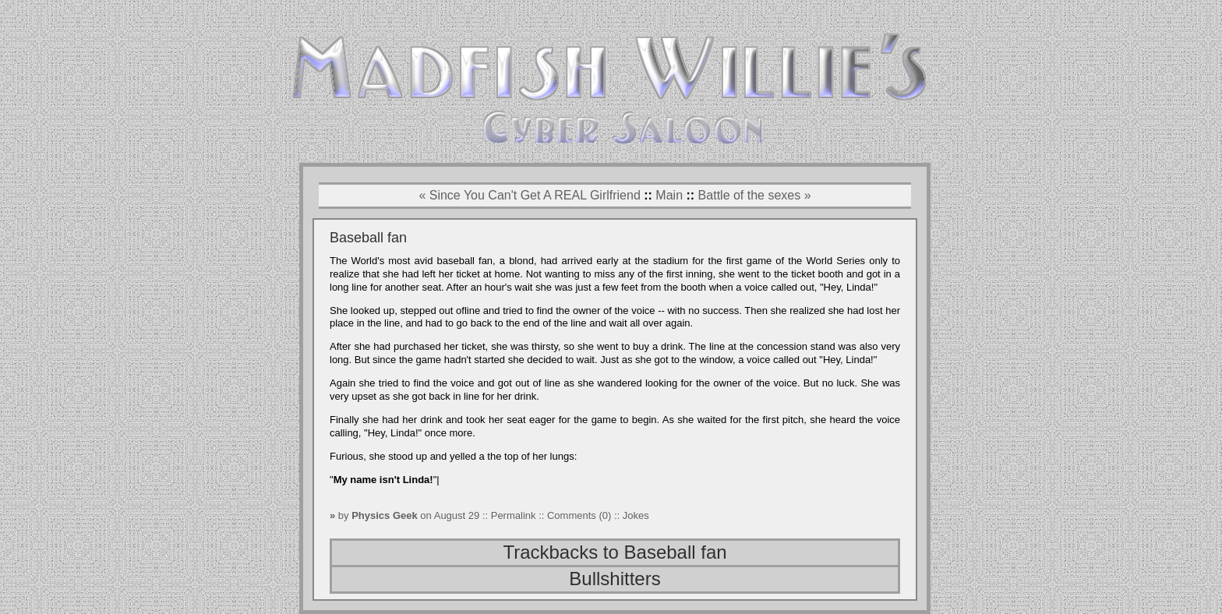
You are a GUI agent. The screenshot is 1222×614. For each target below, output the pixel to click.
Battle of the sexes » (754, 195)
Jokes (636, 515)
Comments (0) (579, 515)
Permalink (515, 515)
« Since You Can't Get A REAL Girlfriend (529, 195)
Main (669, 195)
